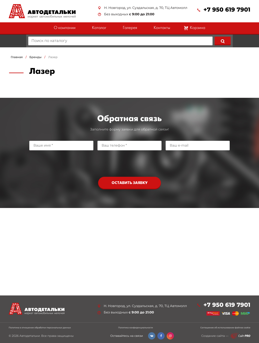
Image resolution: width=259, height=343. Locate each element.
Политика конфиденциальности (135, 328)
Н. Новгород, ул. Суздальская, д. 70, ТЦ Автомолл (145, 8)
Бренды (35, 57)
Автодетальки (29, 336)
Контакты (162, 28)
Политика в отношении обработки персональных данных (40, 328)
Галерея (130, 28)
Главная (17, 57)
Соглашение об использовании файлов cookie (225, 328)
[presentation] (129, 162)
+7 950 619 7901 (226, 9)
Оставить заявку (129, 183)
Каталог (99, 28)
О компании (64, 28)
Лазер (52, 57)
